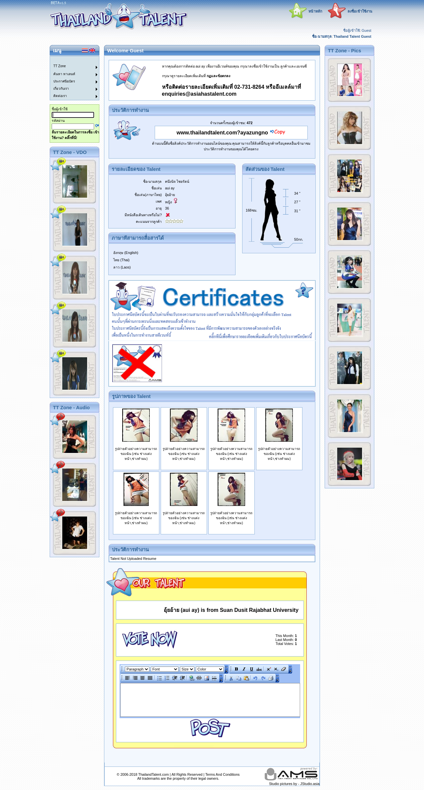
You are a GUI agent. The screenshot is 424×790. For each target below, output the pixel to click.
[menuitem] (70, 60)
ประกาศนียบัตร (64, 81)
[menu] (70, 78)
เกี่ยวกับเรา (61, 88)
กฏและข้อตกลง (218, 76)
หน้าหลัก (315, 11)
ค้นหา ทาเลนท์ (64, 74)
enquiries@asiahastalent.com (199, 94)
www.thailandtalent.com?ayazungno (222, 132)
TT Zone (59, 66)
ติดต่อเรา (60, 96)
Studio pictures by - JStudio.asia (294, 784)
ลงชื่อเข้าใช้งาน (359, 11)
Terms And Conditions (222, 774)
